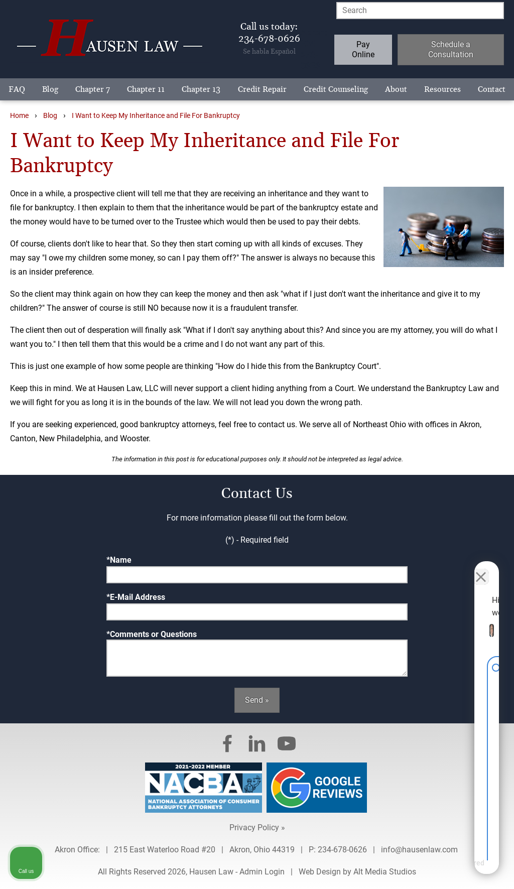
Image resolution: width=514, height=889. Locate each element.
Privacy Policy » (257, 827)
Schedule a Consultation (450, 49)
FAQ (17, 89)
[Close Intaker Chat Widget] (481, 568)
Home (19, 115)
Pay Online (363, 49)
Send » (257, 700)
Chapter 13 (201, 89)
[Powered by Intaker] (429, 868)
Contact (491, 89)
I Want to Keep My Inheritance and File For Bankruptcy (156, 115)
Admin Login (262, 871)
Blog (50, 89)
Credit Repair (262, 89)
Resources (442, 89)
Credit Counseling (336, 89)
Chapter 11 (146, 89)
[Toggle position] (460, 568)
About (396, 89)
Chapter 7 (92, 89)
